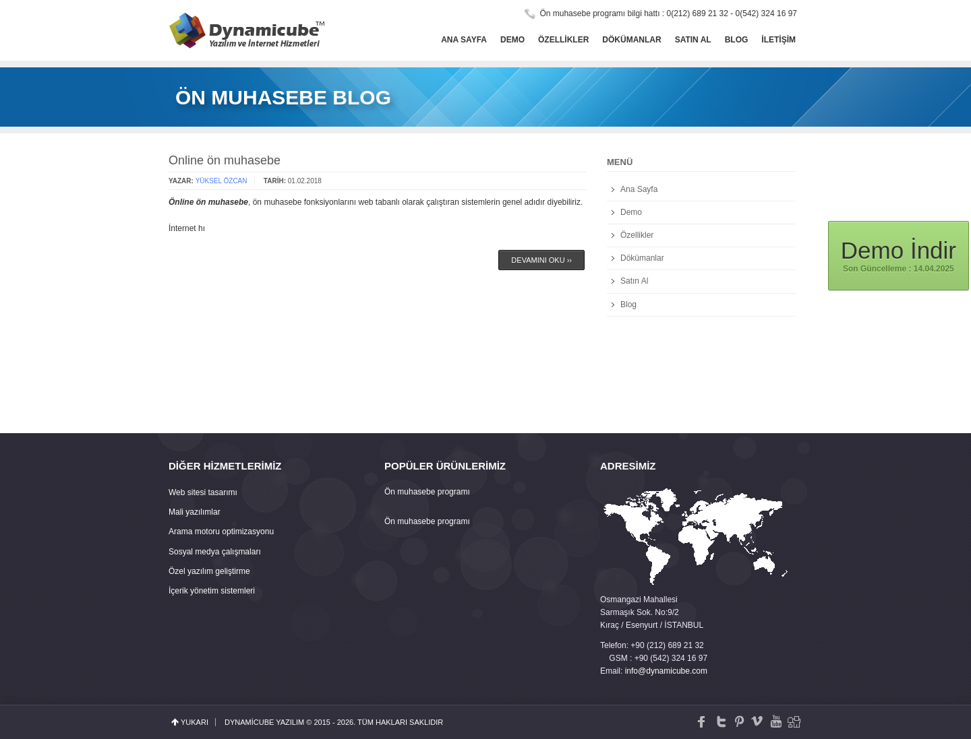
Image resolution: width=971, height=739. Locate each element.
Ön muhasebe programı (427, 491)
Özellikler (563, 39)
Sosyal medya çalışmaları (215, 551)
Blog (736, 39)
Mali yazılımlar (194, 512)
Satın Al (693, 39)
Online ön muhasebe (225, 160)
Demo (512, 39)
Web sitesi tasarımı (203, 492)
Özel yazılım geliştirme (209, 571)
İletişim (778, 39)
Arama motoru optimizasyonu (221, 531)
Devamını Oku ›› (541, 260)
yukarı (194, 722)
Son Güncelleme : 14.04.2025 (898, 255)
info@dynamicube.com (666, 671)
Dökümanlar (631, 39)
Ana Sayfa (464, 39)
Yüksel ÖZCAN (221, 181)
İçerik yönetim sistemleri (212, 591)
